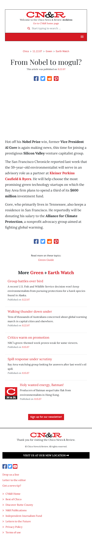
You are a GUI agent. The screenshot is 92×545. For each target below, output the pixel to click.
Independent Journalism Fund (24, 515)
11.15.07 (25, 347)
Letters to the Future (18, 521)
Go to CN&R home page (46, 23)
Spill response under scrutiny (30, 359)
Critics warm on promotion (28, 337)
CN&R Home (13, 493)
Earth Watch (62, 51)
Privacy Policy (14, 526)
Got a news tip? (11, 485)
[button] (82, 37)
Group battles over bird (25, 281)
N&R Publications (16, 510)
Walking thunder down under (30, 311)
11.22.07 (37, 51)
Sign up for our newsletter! (46, 417)
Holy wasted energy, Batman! (42, 385)
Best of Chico (13, 499)
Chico (26, 51)
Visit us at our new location (46, 455)
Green (49, 51)
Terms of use (13, 532)
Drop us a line (10, 474)
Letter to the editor (14, 480)
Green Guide (46, 259)
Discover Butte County (19, 504)
